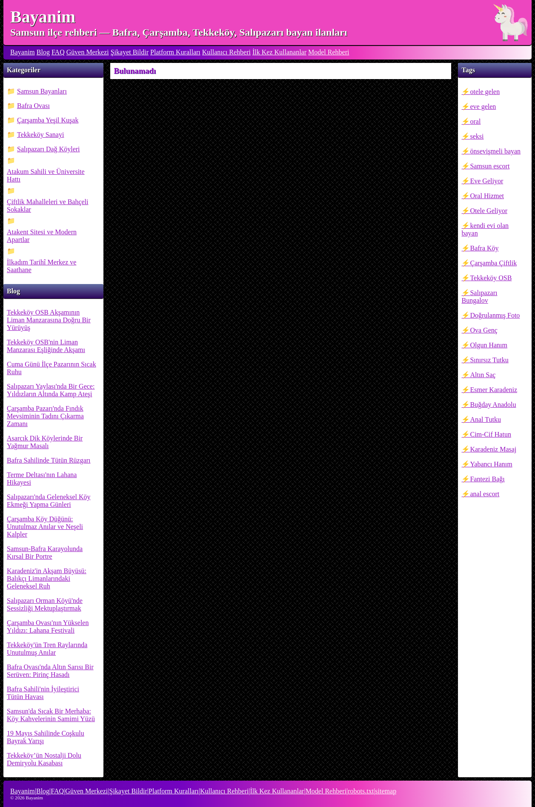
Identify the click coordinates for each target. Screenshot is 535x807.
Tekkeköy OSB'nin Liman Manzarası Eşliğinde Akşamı (46, 345)
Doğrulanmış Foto (495, 315)
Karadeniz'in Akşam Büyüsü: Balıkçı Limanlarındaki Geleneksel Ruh (46, 578)
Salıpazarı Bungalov (479, 296)
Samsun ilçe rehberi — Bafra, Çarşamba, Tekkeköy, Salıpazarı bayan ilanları (178, 32)
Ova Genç (483, 330)
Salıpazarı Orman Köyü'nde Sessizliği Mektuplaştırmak (45, 604)
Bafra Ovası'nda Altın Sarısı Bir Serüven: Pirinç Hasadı (50, 670)
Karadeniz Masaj (493, 449)
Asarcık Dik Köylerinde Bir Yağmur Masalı (45, 442)
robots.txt (361, 791)
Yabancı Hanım (491, 464)
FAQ (58, 52)
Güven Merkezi (87, 52)
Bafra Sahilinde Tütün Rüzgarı (49, 460)
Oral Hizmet (487, 195)
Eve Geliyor (486, 181)
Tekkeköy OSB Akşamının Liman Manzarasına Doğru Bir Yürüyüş (49, 320)
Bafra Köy (484, 248)
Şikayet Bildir (130, 52)
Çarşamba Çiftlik (493, 263)
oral (475, 121)
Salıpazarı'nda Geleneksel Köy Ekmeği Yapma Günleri (49, 500)
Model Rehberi (328, 52)
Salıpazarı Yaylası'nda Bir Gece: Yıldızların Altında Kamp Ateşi (50, 390)
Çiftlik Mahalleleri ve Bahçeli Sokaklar (48, 205)
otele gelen (485, 91)
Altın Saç (482, 374)
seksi (477, 136)
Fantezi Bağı (487, 479)
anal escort (484, 493)
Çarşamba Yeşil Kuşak (47, 120)
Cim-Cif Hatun (490, 434)
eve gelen (483, 106)
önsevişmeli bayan (495, 151)
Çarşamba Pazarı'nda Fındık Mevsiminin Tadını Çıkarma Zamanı (45, 416)
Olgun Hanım (488, 345)
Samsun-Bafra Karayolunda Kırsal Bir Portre (45, 552)
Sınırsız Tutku (489, 360)
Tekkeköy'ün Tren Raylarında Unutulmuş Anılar (47, 648)
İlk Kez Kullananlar (279, 52)
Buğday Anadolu (493, 404)
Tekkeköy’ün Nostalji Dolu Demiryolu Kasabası (44, 759)
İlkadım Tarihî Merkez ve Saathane (41, 266)
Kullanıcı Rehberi (226, 52)
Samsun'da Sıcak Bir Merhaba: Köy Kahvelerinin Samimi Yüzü (51, 715)
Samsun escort (489, 166)
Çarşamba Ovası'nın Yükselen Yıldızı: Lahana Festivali (48, 626)
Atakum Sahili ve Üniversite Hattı (46, 175)
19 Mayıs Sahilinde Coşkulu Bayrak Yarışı (45, 737)
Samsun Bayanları (42, 91)
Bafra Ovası (33, 105)
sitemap (385, 791)
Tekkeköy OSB (491, 277)
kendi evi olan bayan (485, 229)
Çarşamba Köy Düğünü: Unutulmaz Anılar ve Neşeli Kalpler (45, 526)
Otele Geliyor (488, 210)
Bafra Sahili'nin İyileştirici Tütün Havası (43, 692)
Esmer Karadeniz (493, 389)
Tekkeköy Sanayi (40, 134)
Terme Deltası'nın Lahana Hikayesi (42, 478)
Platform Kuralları (175, 52)
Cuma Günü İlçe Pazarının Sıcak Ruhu (51, 368)
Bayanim (42, 16)
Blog (43, 52)
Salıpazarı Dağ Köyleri (48, 149)
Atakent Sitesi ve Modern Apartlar (42, 235)
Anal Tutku (485, 419)
